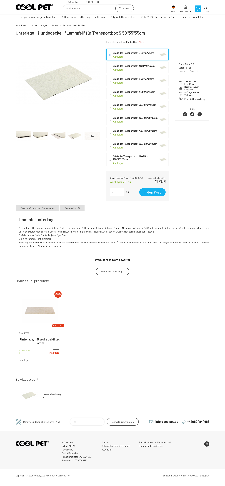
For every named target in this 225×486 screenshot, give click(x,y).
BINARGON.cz (191, 475)
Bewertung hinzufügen (112, 271)
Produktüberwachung (194, 99)
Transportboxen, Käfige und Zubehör (37, 17)
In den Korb (152, 192)
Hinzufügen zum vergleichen (191, 88)
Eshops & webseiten (173, 475)
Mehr (141, 42)
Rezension (106, 449)
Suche (125, 8)
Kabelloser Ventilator (192, 17)
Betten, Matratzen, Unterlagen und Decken (83, 17)
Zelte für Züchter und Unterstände (158, 17)
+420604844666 (91, 2)
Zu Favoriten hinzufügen (190, 82)
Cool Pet (194, 71)
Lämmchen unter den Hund (74, 25)
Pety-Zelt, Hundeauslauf (123, 17)
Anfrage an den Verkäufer (191, 93)
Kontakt (105, 442)
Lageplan (204, 475)
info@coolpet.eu (74, 2)
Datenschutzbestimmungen (115, 446)
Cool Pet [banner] (34, 7)
